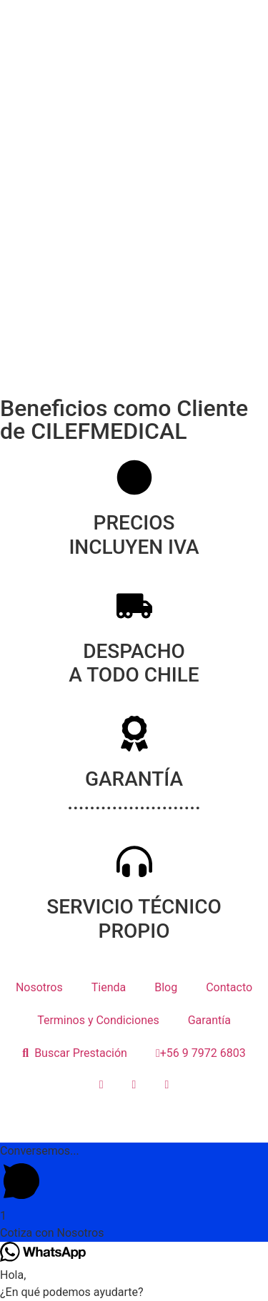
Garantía (209, 1020)
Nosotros (39, 987)
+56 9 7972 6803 (201, 1053)
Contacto (229, 987)
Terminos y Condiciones (98, 1020)
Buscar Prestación (74, 1053)
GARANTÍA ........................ (134, 791)
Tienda (108, 987)
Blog (165, 987)
